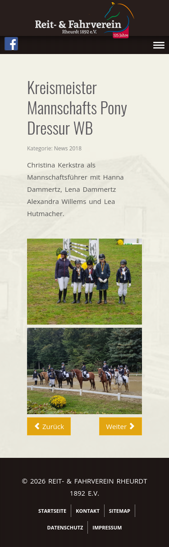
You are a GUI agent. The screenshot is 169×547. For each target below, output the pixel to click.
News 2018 (68, 148)
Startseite (52, 510)
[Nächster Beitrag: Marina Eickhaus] (120, 426)
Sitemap (119, 510)
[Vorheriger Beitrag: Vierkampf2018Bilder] (49, 426)
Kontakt (88, 510)
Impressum (107, 527)
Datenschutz (65, 527)
